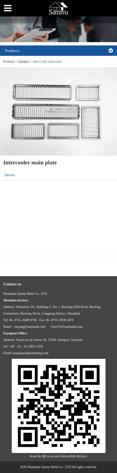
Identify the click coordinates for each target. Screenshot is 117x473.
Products (9, 61)
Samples (23, 61)
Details (10, 175)
